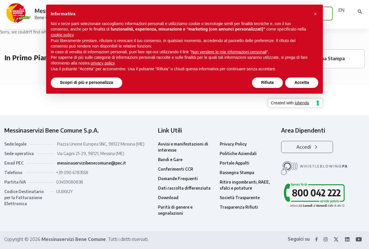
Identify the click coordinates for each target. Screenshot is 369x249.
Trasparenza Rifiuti (239, 207)
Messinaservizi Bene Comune (74, 239)
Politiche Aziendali (238, 153)
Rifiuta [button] (267, 82)
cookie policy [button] (62, 35)
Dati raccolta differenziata (184, 188)
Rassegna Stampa (237, 172)
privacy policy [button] (103, 63)
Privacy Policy (233, 144)
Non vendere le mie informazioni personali (228, 52)
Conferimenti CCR (175, 169)
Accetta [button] (301, 82)
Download (168, 197)
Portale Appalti (234, 163)
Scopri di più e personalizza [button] (86, 82)
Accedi (306, 147)
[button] (315, 13)
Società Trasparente (240, 197)
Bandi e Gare (170, 159)
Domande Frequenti (178, 178)
